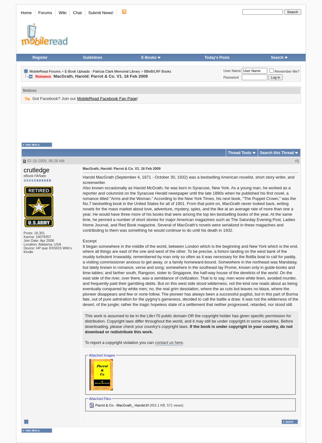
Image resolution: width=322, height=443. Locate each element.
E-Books (151, 57)
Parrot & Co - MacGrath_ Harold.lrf (121, 405)
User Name (232, 71)
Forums (45, 12)
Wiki (63, 12)
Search (279, 57)
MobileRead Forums (45, 71)
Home (26, 12)
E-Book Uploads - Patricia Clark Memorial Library (102, 71)
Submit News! (101, 12)
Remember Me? (284, 71)
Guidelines (92, 57)
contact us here (169, 342)
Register (39, 57)
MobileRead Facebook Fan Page (107, 98)
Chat (77, 12)
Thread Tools (239, 153)
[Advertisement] (161, 123)
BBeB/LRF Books (157, 71)
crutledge (36, 170)
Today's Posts (217, 57)
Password (231, 77)
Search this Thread (277, 153)
